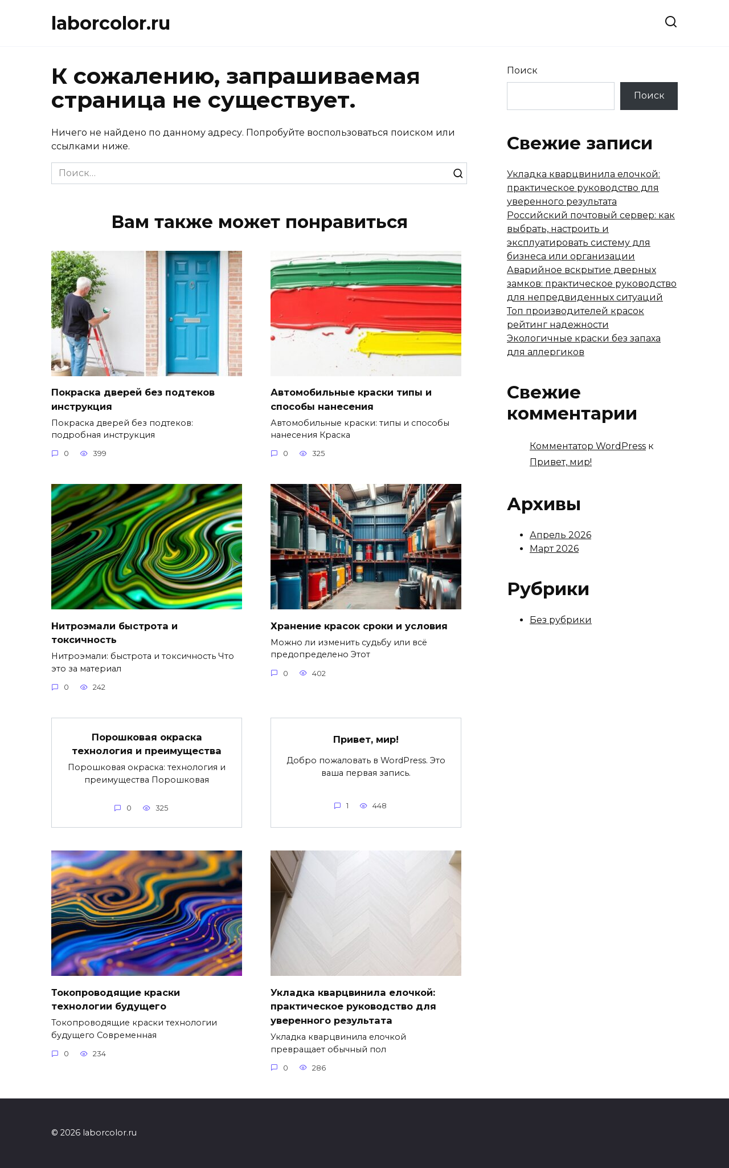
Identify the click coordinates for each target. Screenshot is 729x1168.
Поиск (522, 70)
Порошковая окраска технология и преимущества (147, 744)
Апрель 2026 (560, 535)
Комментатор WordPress (588, 446)
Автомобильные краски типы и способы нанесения (357, 399)
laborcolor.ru (110, 23)
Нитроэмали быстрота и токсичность (119, 633)
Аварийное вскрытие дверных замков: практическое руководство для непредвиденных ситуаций (592, 283)
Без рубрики (561, 619)
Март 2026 (554, 548)
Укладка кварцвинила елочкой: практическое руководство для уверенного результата (359, 1006)
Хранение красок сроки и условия (366, 626)
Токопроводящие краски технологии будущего (120, 999)
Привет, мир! (366, 739)
